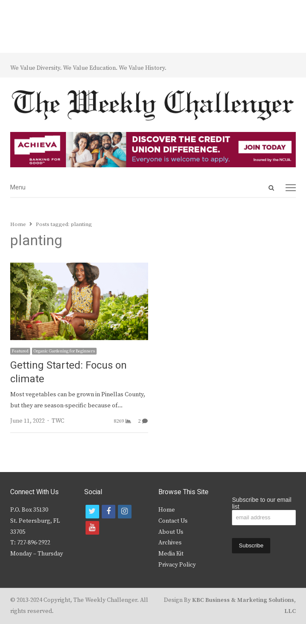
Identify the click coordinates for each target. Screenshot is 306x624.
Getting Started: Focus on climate (68, 372)
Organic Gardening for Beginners (64, 351)
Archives (170, 543)
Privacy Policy (177, 565)
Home (166, 510)
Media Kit (170, 554)
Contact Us (173, 521)
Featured (20, 351)
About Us (170, 532)
